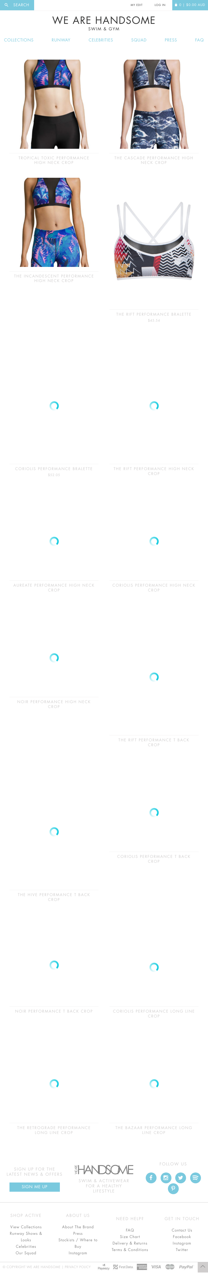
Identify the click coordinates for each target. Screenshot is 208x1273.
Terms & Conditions (130, 1250)
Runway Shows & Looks (26, 1237)
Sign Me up (34, 1187)
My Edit (136, 5)
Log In (160, 5)
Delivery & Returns (129, 1243)
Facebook (182, 1237)
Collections (19, 40)
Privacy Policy (78, 1267)
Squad (139, 40)
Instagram (78, 1253)
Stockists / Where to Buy (78, 1243)
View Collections (26, 1227)
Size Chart (130, 1237)
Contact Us (182, 1230)
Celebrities (101, 40)
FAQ (199, 40)
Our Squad (26, 1253)
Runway (61, 40)
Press (171, 40)
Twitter (182, 1250)
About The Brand (78, 1227)
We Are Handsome (104, 23)
